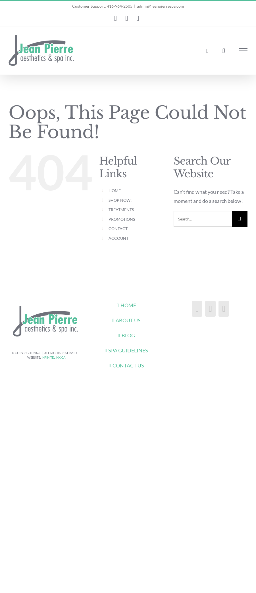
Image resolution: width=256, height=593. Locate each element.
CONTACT (118, 228)
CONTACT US (128, 365)
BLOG (128, 335)
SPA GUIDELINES (128, 350)
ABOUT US (128, 320)
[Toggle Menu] (243, 50)
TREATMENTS (121, 209)
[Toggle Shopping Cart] (207, 51)
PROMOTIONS (122, 219)
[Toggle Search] (223, 50)
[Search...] (203, 219)
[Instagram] (210, 309)
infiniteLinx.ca (53, 357)
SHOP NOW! (120, 200)
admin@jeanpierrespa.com (160, 6)
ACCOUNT (118, 238)
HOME (115, 190)
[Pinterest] (223, 309)
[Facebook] (197, 309)
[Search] (239, 219)
